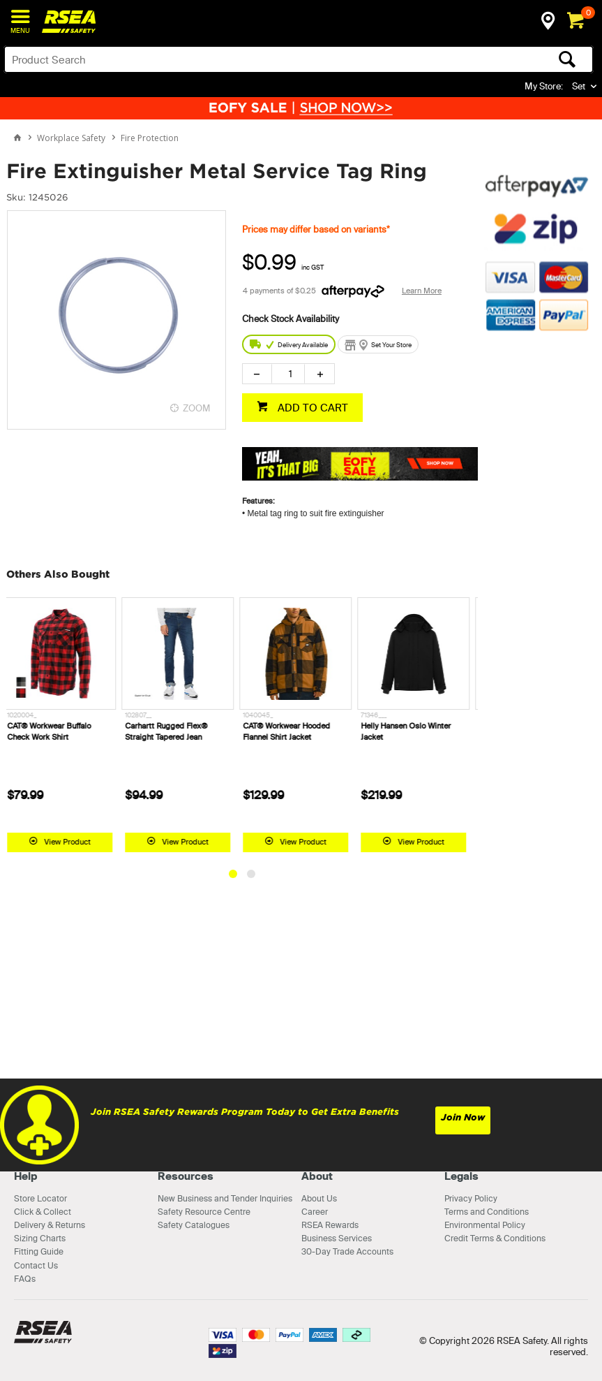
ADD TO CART (311, 407)
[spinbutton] (288, 373)
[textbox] (234, 59)
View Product (73, 842)
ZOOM (197, 408)
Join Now (463, 1117)
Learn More (422, 290)
